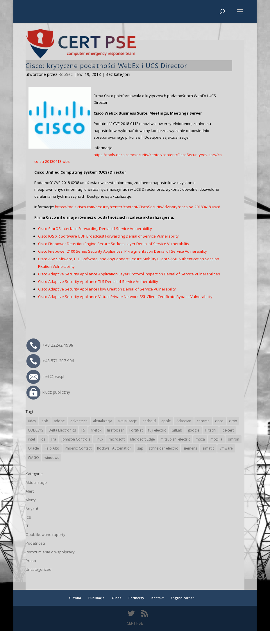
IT (27, 525)
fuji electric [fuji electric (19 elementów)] (157, 430)
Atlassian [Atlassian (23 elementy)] (183, 420)
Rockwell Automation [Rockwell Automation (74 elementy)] (114, 448)
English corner (182, 598)
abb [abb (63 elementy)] (45, 420)
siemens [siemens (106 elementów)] (190, 448)
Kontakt (157, 598)
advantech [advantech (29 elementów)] (78, 420)
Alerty (31, 499)
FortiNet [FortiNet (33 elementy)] (136, 430)
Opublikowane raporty (45, 534)
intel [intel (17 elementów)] (31, 439)
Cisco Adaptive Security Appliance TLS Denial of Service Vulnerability (98, 281)
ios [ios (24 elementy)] (42, 439)
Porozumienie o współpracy (50, 552)
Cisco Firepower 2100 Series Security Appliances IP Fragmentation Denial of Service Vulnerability (122, 251)
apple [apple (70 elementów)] (166, 420)
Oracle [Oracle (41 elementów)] (33, 448)
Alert (30, 491)
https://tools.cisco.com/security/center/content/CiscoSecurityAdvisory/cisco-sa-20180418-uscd (137, 206)
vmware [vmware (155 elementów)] (226, 448)
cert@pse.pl (45, 376)
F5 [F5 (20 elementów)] (83, 430)
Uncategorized (38, 569)
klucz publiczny (48, 392)
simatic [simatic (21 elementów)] (208, 448)
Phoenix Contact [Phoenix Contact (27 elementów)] (78, 448)
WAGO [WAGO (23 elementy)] (33, 457)
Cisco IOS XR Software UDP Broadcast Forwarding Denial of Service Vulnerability (108, 236)
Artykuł (32, 508)
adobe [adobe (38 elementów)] (59, 420)
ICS (28, 517)
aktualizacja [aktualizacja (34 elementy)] (102, 420)
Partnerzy (136, 598)
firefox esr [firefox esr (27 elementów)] (115, 430)
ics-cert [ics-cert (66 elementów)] (228, 430)
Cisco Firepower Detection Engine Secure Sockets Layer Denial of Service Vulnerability (113, 243)
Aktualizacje (36, 482)
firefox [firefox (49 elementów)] (96, 430)
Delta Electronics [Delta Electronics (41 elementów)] (62, 430)
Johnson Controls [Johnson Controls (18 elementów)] (76, 439)
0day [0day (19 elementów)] (32, 420)
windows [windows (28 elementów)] (51, 457)
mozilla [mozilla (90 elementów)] (216, 439)
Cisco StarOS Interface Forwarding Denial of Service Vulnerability (95, 228)
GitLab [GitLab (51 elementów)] (176, 430)
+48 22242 (49, 345)
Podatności (35, 543)
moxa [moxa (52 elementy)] (200, 439)
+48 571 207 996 (50, 360)
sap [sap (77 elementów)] (140, 448)
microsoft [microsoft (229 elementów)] (117, 439)
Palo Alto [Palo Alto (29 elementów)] (51, 448)
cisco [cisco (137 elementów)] (219, 420)
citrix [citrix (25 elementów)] (233, 420)
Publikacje (96, 598)
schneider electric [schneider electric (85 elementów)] (163, 448)
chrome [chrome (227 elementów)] (203, 420)
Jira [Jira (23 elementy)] (53, 439)
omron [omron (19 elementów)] (233, 439)
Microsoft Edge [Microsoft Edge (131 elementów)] (142, 439)
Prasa (31, 560)
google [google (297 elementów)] (193, 430)
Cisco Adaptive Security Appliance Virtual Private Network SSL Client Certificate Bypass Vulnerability (125, 296)
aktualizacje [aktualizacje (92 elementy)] (127, 420)
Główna (75, 598)
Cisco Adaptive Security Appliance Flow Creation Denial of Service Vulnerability (107, 289)
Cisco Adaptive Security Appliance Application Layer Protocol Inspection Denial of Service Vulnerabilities (129, 274)
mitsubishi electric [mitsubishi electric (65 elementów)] (175, 439)
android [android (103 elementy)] (149, 420)
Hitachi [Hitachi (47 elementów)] (210, 430)
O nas (116, 598)
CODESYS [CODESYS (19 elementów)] (35, 430)
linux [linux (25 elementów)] (99, 439)
